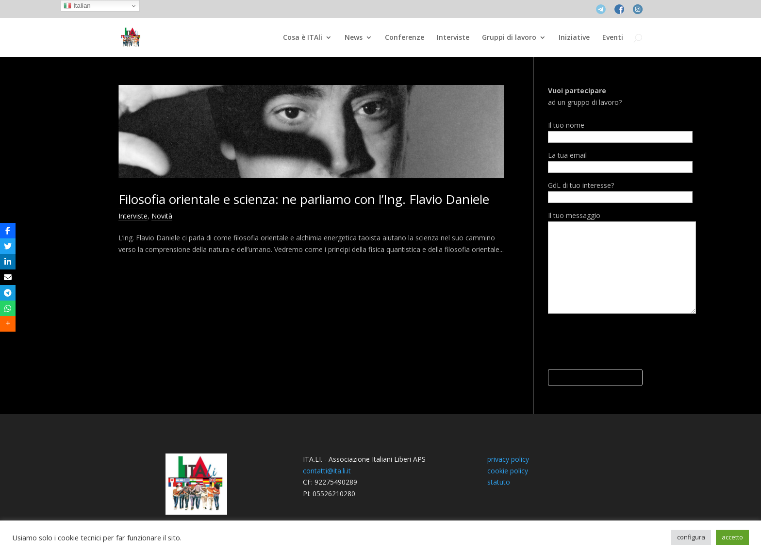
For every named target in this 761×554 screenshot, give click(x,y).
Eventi (612, 38)
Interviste (453, 38)
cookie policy (507, 470)
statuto (498, 482)
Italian (77, 6)
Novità (161, 215)
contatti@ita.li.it (327, 470)
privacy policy (508, 459)
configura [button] (691, 537)
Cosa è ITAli (302, 38)
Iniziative (574, 38)
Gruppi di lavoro (509, 38)
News (354, 38)
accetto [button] (732, 537)
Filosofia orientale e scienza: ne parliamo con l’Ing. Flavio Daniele (303, 199)
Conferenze (404, 38)
